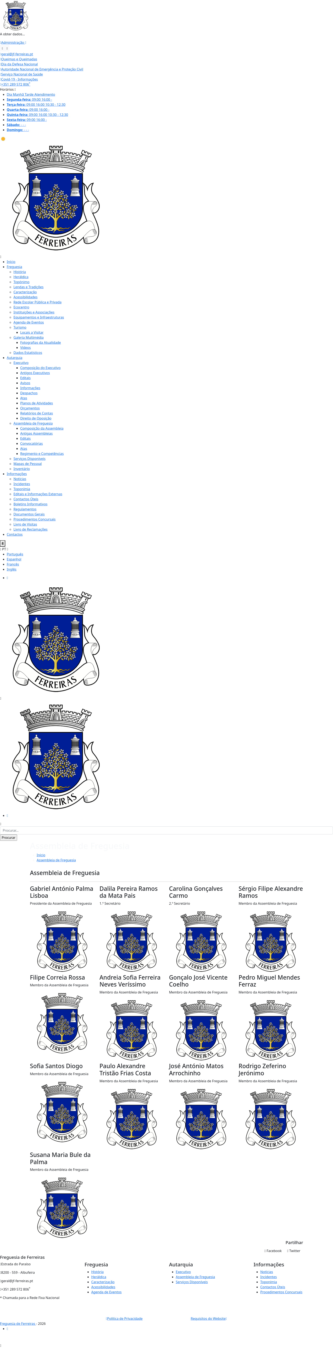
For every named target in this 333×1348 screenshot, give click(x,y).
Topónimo (21, 282)
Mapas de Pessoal (27, 463)
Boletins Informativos (30, 504)
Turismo (19, 327)
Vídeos (25, 347)
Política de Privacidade (124, 1318)
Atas (23, 398)
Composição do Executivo (40, 367)
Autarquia (14, 357)
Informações (30, 388)
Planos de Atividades (36, 403)
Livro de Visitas (25, 524)
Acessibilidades (25, 297)
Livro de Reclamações (30, 529)
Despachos (29, 393)
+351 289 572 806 (15, 84)
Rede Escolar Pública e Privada (37, 302)
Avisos (25, 383)
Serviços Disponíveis (29, 458)
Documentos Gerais (29, 514)
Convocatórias (31, 443)
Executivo (20, 362)
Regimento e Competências (42, 453)
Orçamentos (30, 408)
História (19, 272)
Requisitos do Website (209, 1318)
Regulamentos (24, 509)
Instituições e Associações (33, 312)
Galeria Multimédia (28, 337)
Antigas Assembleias (36, 433)
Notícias (19, 479)
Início (11, 261)
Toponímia (21, 489)
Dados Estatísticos (27, 352)
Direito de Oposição (35, 418)
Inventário (21, 468)
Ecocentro (21, 307)
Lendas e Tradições (28, 287)
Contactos (15, 534)
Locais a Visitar (32, 332)
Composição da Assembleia (41, 428)
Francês (13, 564)
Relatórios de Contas (36, 413)
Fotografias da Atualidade (40, 342)
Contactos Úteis (25, 499)
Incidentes (21, 484)
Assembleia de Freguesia (33, 423)
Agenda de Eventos (28, 322)
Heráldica (20, 277)
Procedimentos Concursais (34, 519)
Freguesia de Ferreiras (18, 1323)
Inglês (11, 569)
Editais (25, 378)
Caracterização (25, 292)
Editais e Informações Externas (37, 494)
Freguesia (14, 266)
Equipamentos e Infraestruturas (38, 317)
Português (15, 554)
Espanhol (14, 559)
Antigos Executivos (35, 373)
